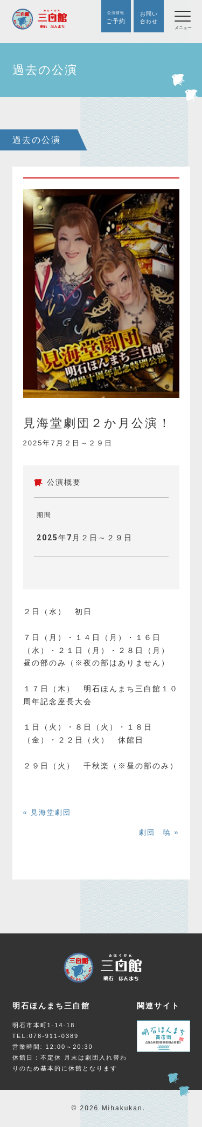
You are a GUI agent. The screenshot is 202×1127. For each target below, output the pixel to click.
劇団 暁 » (159, 832)
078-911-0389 (54, 1036)
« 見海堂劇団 (47, 812)
